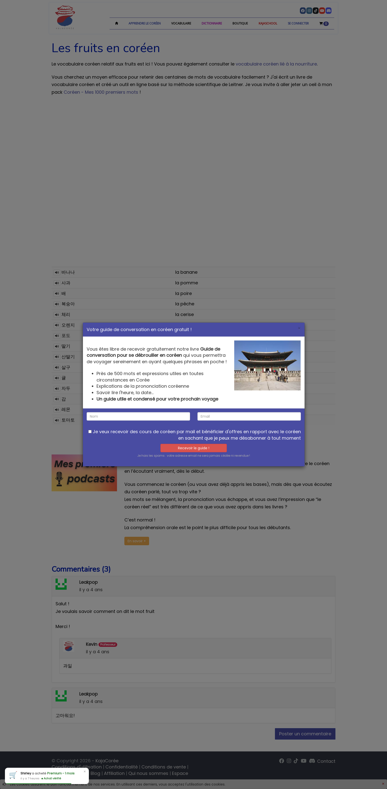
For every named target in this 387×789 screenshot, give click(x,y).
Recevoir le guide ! (193, 448)
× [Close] (84, 771)
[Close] (299, 328)
